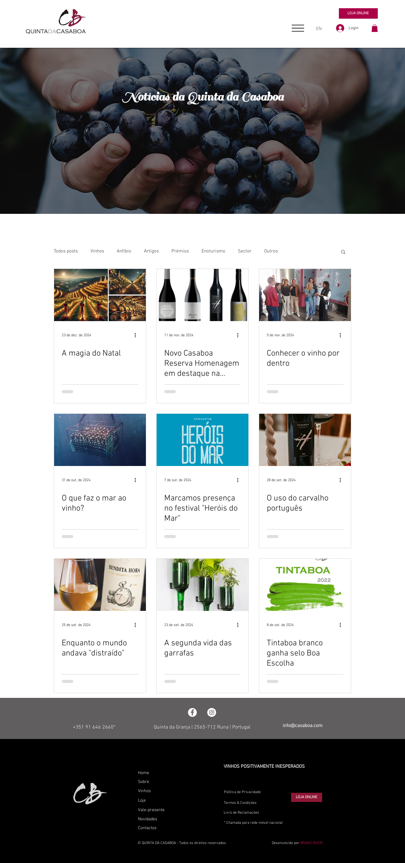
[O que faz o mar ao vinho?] (100, 440)
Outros (271, 251)
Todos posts (66, 251)
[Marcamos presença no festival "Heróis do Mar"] (202, 440)
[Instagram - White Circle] (211, 712)
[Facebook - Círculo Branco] (192, 712)
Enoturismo (213, 251)
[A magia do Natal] (100, 295)
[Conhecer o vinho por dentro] (305, 295)
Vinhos (97, 251)
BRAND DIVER (311, 843)
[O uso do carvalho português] (305, 440)
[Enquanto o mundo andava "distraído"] (100, 585)
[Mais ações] (137, 335)
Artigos (151, 251)
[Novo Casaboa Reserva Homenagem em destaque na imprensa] (202, 295)
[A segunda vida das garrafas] (202, 585)
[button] (298, 28)
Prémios (180, 251)
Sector (245, 251)
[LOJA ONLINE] (358, 13)
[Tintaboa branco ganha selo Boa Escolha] (305, 585)
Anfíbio (124, 251)
